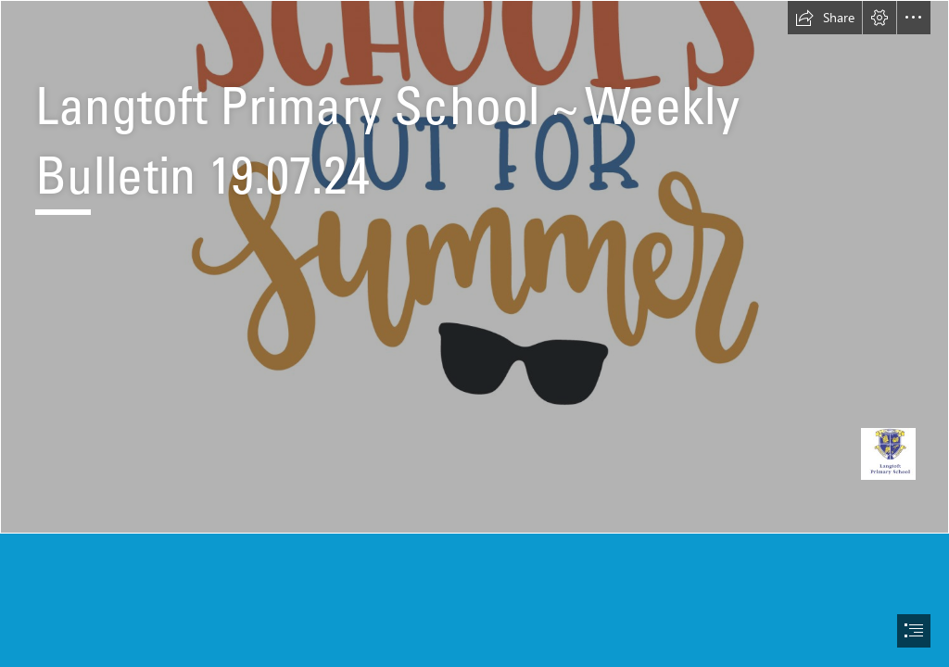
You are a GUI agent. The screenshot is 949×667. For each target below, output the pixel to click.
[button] (825, 17)
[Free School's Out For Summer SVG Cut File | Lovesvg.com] (474, 267)
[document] (474, 333)
